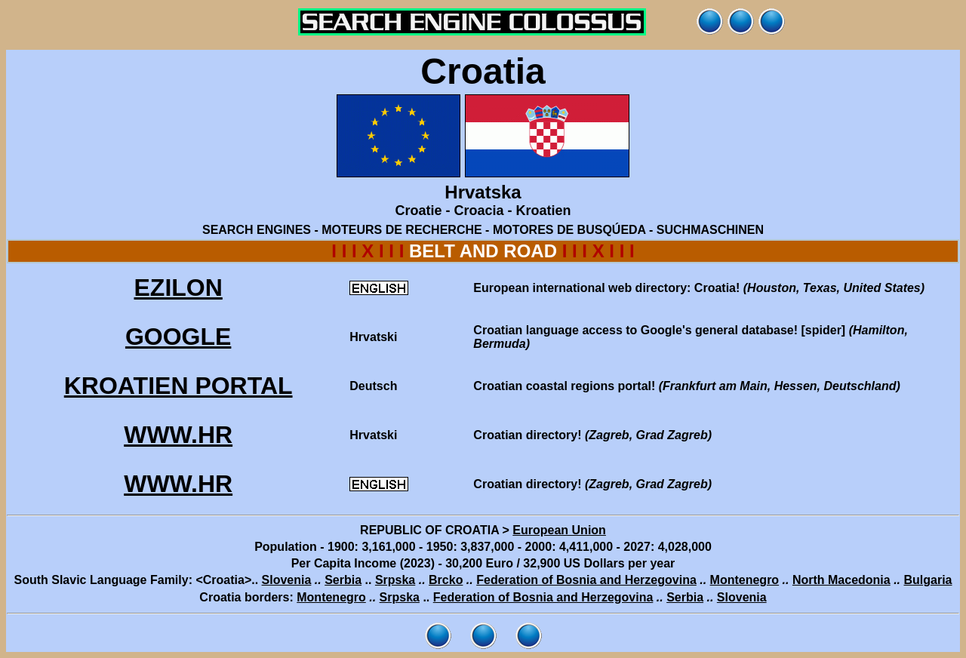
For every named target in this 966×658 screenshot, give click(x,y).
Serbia (343, 579)
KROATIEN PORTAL (178, 385)
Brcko (446, 579)
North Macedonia (841, 579)
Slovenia (287, 579)
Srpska (395, 579)
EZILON (178, 287)
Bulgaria (928, 579)
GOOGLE (178, 336)
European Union (559, 530)
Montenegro (745, 579)
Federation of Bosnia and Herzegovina (586, 579)
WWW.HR (178, 434)
